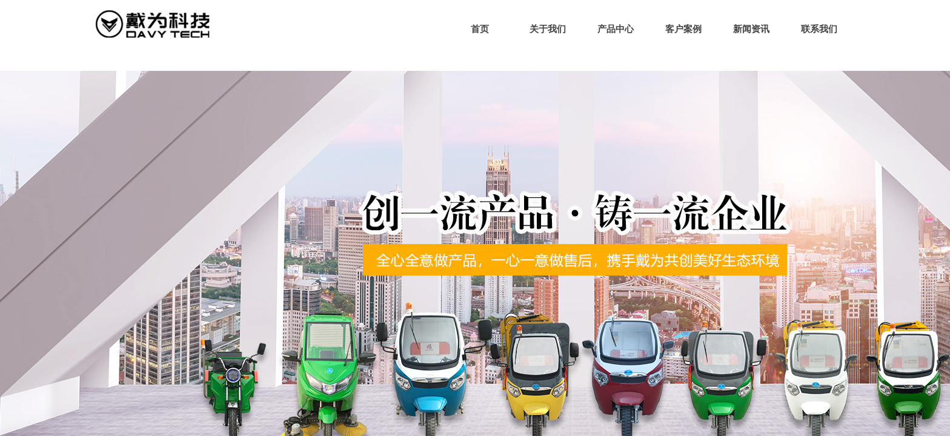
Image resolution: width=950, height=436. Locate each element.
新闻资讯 (751, 29)
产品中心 (615, 29)
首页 (480, 29)
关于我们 (548, 29)
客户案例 (683, 29)
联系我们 (819, 29)
